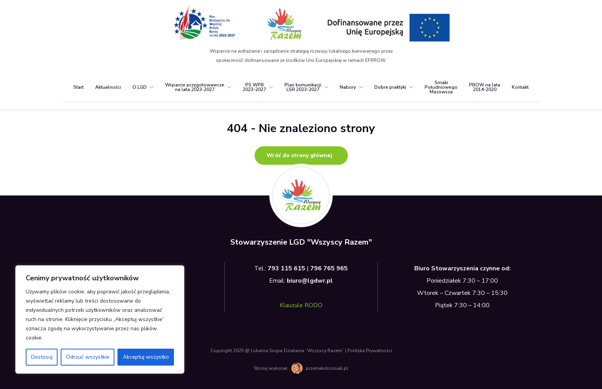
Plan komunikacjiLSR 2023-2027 (302, 87)
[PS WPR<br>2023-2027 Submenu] (269, 87)
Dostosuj (42, 357)
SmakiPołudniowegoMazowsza (441, 87)
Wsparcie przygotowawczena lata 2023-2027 (194, 87)
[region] (99, 319)
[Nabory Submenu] (359, 87)
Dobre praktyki (390, 87)
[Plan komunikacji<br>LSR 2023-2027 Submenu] (324, 87)
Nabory (348, 87)
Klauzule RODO (301, 305)
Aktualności (108, 87)
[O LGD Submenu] (150, 87)
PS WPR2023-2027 (254, 87)
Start (78, 87)
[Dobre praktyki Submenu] (409, 87)
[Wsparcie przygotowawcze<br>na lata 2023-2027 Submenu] (227, 87)
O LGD (139, 87)
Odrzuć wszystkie (87, 357)
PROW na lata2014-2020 (484, 87)
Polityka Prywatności (369, 351)
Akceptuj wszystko (146, 357)
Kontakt (520, 87)
